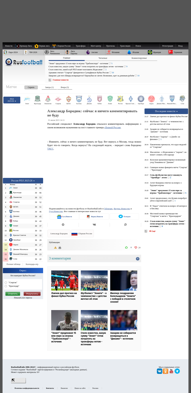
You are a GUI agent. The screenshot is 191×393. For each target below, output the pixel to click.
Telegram (108, 208)
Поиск (138, 46)
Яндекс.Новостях (122, 208)
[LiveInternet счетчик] (18, 382)
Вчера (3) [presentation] (65, 87)
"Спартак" (12, 282)
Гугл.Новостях (56, 211)
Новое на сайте (80, 388)
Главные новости (60, 80)
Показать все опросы (23, 298)
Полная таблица (13, 264)
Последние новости (166, 111)
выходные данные (78, 369)
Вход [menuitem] (180, 46)
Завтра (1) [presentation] (49, 87)
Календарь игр (32, 264)
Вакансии (64, 388)
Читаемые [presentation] (103, 58)
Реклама (95, 388)
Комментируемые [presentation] (139, 58)
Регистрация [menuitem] (167, 46)
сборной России (112, 127)
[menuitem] (62, 45)
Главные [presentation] (66, 58)
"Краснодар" (13, 286)
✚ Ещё (152, 231)
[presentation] (28, 87)
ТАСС (50, 148)
